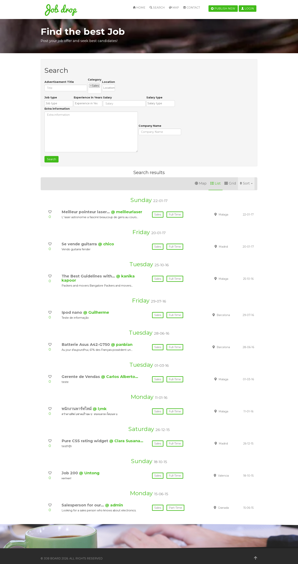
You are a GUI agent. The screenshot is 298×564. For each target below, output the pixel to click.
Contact (191, 7)
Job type (50, 110)
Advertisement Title (59, 79)
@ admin (114, 500)
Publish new (223, 8)
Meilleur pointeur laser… (86, 207)
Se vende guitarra (80, 239)
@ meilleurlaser (126, 207)
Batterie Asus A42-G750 (86, 339)
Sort (246, 179)
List (215, 179)
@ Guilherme (96, 307)
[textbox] (102, 85)
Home (139, 7)
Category (94, 79)
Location (137, 79)
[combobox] (109, 85)
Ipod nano (72, 307)
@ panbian (121, 339)
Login (247, 8)
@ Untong (89, 468)
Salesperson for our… (83, 500)
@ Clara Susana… (126, 436)
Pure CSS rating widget (85, 436)
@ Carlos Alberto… (119, 372)
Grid (230, 179)
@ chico (106, 239)
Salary (97, 110)
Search (157, 7)
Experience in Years (78, 110)
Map (174, 7)
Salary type (144, 110)
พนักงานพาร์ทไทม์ (77, 404)
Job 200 (70, 468)
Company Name (55, 138)
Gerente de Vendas (81, 372)
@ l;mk (100, 404)
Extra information (168, 92)
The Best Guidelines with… (89, 271)
